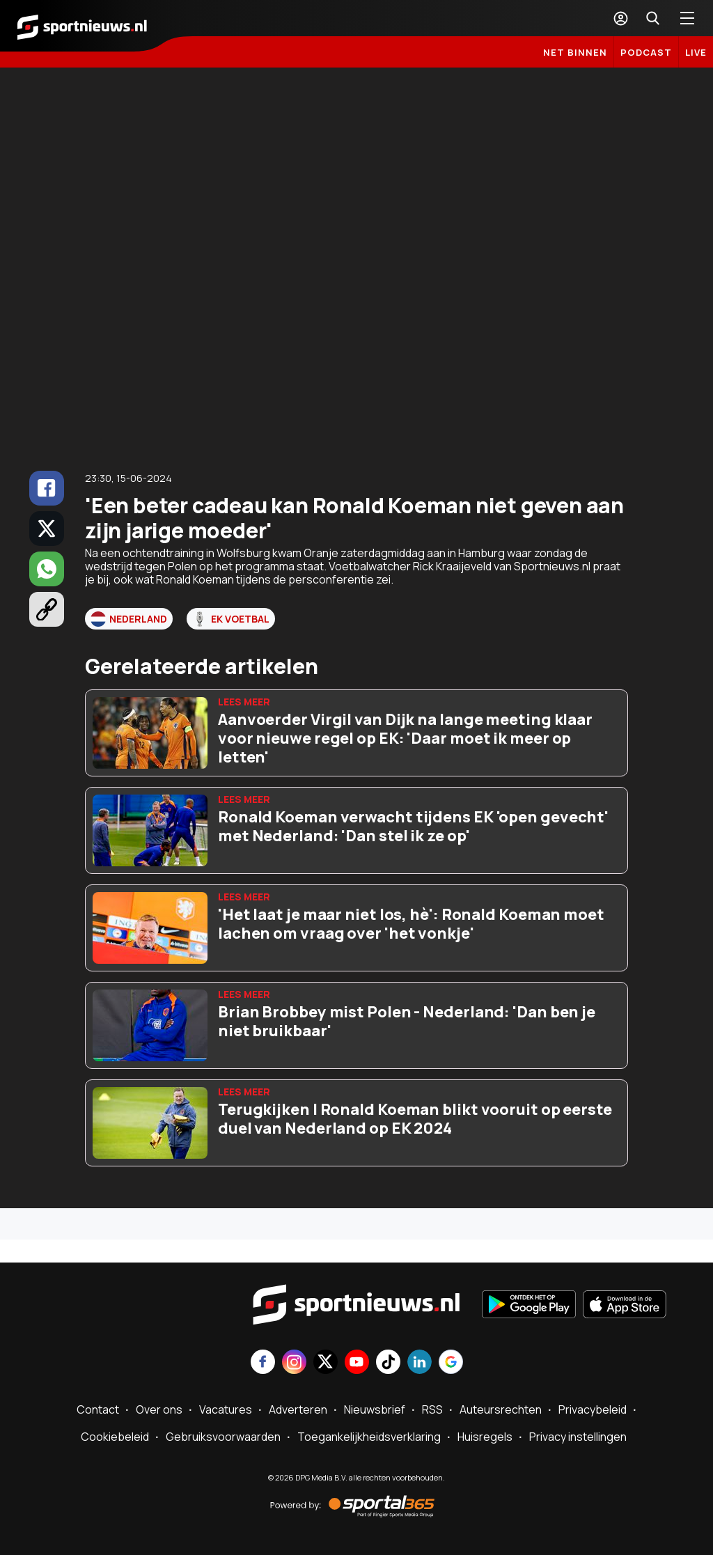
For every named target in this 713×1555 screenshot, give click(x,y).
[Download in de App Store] (624, 1305)
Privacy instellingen (578, 1436)
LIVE (696, 52)
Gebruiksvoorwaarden (223, 1436)
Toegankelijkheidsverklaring (369, 1436)
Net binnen (575, 52)
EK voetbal (230, 619)
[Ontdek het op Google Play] (529, 1305)
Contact (98, 1409)
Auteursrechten (501, 1409)
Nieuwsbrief (374, 1409)
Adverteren (298, 1409)
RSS (432, 1409)
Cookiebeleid (115, 1436)
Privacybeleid (592, 1409)
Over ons (159, 1409)
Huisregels (484, 1436)
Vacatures (225, 1409)
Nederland (129, 619)
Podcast (646, 52)
